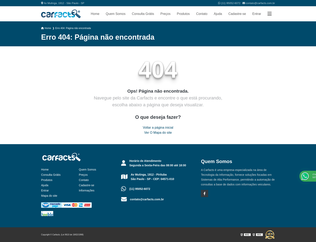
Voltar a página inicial (158, 127)
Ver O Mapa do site (158, 132)
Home (95, 14)
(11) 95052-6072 (229, 3)
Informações (86, 190)
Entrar (256, 14)
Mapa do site (49, 195)
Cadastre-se (237, 14)
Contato (201, 14)
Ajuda (218, 14)
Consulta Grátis (143, 14)
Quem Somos (116, 14)
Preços (165, 14)
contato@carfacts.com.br (258, 3)
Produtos (183, 14)
